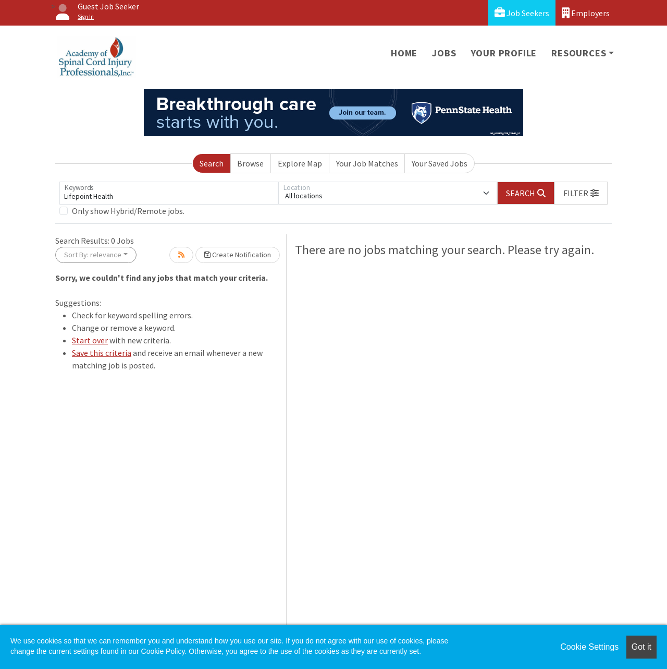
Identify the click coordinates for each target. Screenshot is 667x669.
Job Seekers (522, 12)
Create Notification (237, 254)
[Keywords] (168, 193)
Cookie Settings (589, 646)
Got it (641, 646)
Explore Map (300, 163)
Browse (250, 163)
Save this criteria (101, 353)
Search (212, 163)
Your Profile (504, 53)
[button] (581, 193)
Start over (90, 340)
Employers (586, 12)
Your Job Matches (367, 163)
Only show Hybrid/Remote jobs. (128, 211)
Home (404, 53)
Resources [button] (578, 53)
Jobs (444, 53)
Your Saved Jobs (439, 163)
